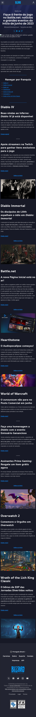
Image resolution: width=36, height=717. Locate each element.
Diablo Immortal (7, 85)
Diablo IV (5, 83)
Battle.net (6, 87)
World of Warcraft (8, 91)
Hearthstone (6, 89)
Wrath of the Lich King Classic (11, 96)
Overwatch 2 (6, 94)
